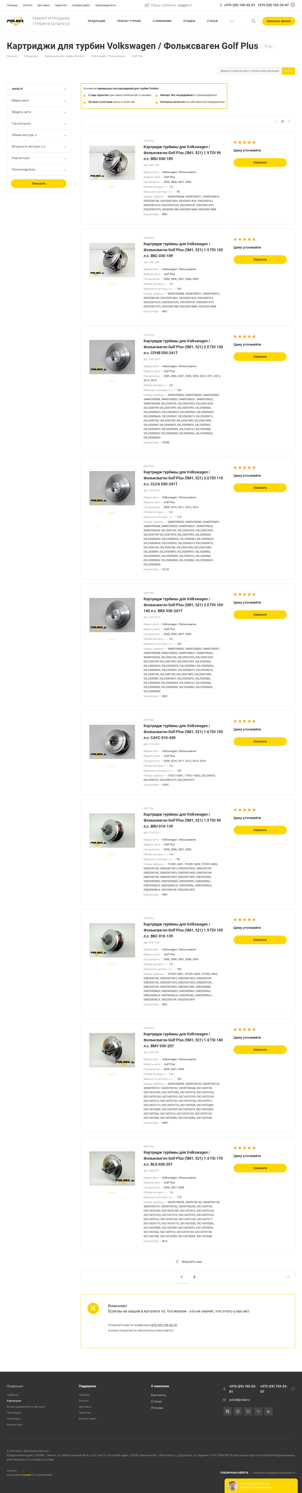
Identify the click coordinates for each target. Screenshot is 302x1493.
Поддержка (87, 1386)
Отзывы (157, 1408)
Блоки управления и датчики (26, 1406)
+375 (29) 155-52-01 (239, 5)
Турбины (12, 1394)
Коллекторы (15, 1424)
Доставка (85, 1406)
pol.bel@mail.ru (239, 1399)
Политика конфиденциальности (274, 1472)
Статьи (156, 1401)
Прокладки (14, 1412)
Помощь (84, 1394)
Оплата (83, 1400)
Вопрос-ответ (87, 1418)
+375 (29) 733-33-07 (273, 5)
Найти (288, 71)
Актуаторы (13, 1418)
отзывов (25, 1474)
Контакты (158, 1395)
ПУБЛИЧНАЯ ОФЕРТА (234, 1472)
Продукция (15, 1386)
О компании (160, 1386)
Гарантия (85, 1412)
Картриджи (14, 1400)
